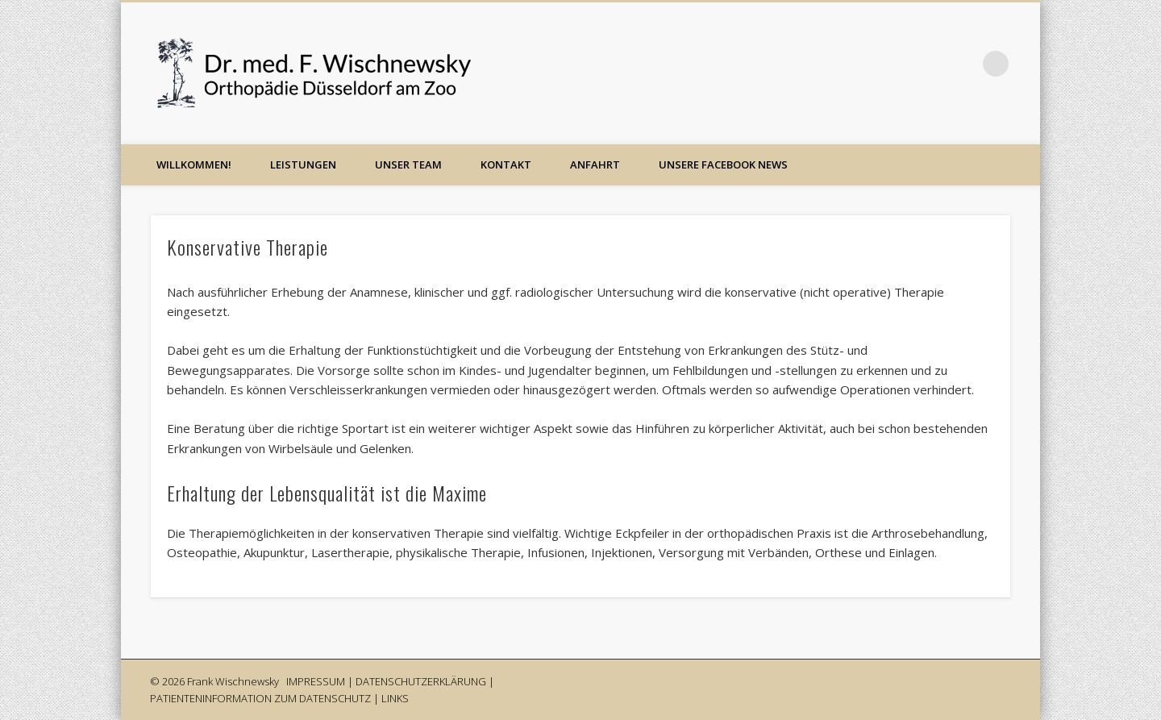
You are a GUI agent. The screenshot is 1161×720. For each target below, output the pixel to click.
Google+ (963, 64)
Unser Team (408, 164)
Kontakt (506, 164)
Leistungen (303, 164)
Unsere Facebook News (723, 164)
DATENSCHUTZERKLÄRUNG (421, 681)
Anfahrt (595, 164)
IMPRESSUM (315, 681)
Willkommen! (193, 164)
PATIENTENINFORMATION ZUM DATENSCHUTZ (260, 698)
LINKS (395, 698)
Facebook (930, 64)
